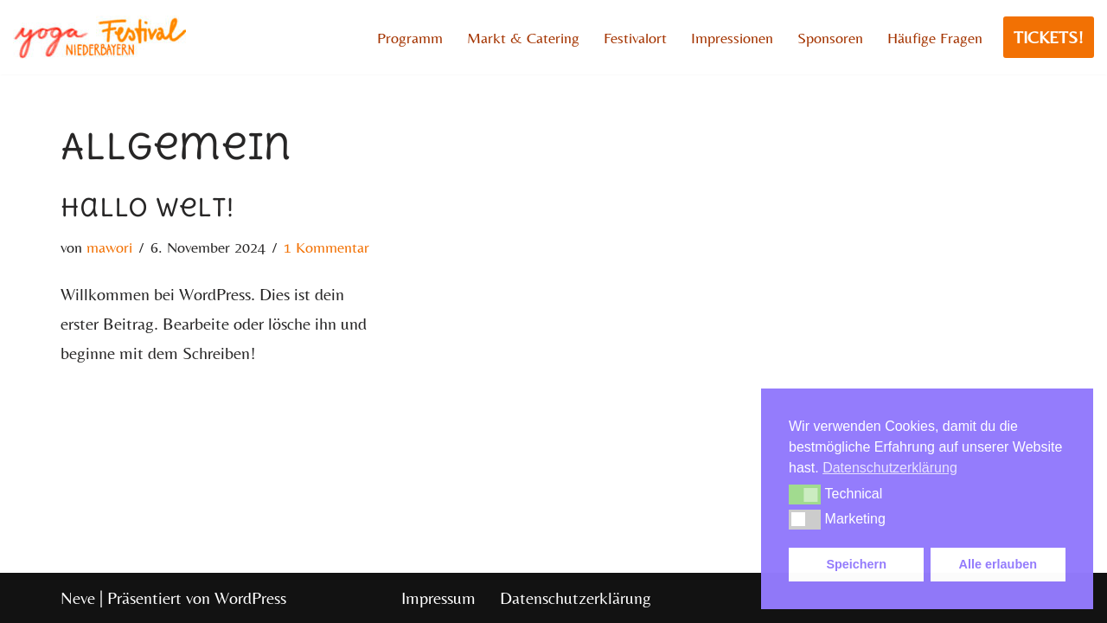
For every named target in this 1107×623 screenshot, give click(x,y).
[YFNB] (99, 37)
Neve (78, 597)
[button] (805, 494)
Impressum (438, 597)
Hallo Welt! (147, 207)
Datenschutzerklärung (575, 597)
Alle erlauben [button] (998, 564)
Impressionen (732, 38)
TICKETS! (1049, 37)
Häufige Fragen (934, 38)
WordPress (250, 597)
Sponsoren (830, 38)
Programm (410, 38)
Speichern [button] (856, 564)
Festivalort (635, 38)
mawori (109, 247)
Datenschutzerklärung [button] (889, 467)
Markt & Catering (523, 38)
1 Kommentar (326, 247)
